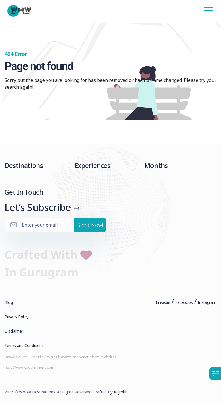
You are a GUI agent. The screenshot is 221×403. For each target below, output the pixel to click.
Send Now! (90, 224)
